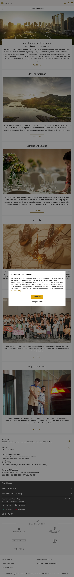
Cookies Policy (16, 291)
